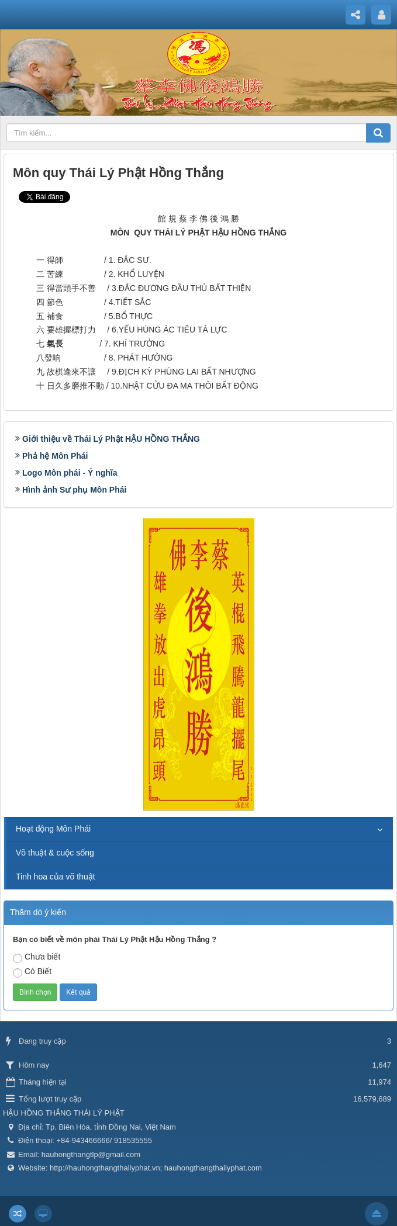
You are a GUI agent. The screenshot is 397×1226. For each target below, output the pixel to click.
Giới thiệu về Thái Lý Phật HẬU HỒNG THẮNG (111, 439)
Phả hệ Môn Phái (55, 455)
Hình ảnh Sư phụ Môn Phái (74, 489)
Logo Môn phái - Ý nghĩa (70, 472)
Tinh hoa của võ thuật (55, 876)
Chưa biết (36, 957)
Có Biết (32, 972)
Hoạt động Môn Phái (53, 828)
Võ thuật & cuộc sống (55, 852)
